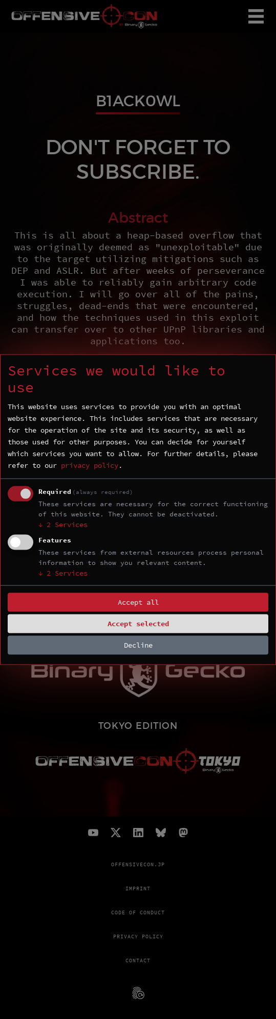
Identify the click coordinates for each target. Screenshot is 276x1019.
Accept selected (138, 623)
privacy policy (89, 465)
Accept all (138, 602)
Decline (138, 645)
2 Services (63, 524)
